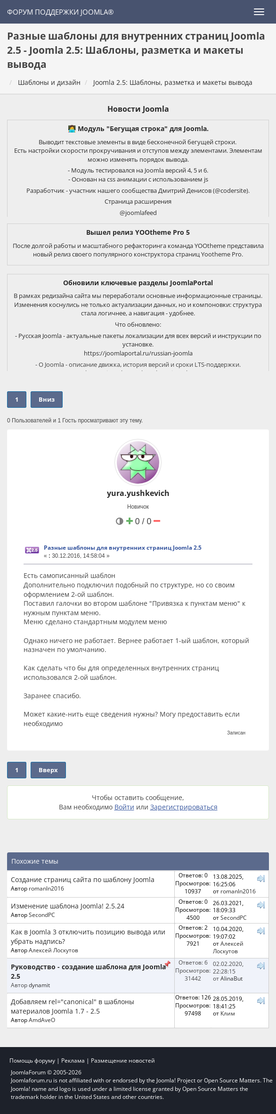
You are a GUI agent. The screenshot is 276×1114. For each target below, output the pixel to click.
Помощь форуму (32, 1060)
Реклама (73, 1060)
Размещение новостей (123, 1060)
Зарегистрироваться (184, 806)
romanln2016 (46, 888)
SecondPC (42, 914)
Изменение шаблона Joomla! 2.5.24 (67, 905)
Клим (227, 1013)
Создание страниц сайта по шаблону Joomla (82, 879)
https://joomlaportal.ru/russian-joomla (138, 353)
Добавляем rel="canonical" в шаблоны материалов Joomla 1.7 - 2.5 (72, 1006)
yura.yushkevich (138, 493)
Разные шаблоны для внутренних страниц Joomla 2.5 (123, 547)
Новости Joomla (138, 109)
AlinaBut (231, 978)
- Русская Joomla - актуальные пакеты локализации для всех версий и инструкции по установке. (138, 340)
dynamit (39, 985)
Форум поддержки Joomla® (60, 12)
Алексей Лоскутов (53, 950)
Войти (124, 806)
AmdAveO (42, 1019)
